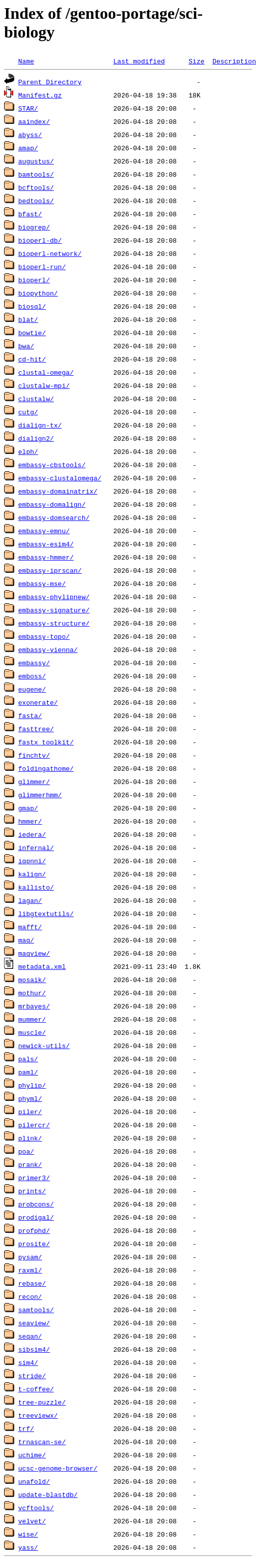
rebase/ (32, 1283)
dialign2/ (36, 438)
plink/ (30, 1138)
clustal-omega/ (46, 372)
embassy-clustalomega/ (60, 477)
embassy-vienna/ (48, 649)
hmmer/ (30, 821)
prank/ (30, 1164)
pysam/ (30, 1256)
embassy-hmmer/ (46, 557)
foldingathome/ (46, 768)
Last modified (139, 61)
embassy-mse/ (42, 583)
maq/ (26, 940)
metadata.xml (42, 966)
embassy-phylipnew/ (53, 596)
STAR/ (28, 108)
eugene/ (32, 689)
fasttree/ (36, 728)
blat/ (28, 319)
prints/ (32, 1190)
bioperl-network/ (50, 253)
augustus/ (36, 161)
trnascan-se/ (42, 1441)
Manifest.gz (40, 95)
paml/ (28, 1072)
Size (196, 61)
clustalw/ (36, 398)
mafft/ (30, 926)
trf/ (26, 1428)
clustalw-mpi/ (44, 385)
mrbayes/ (34, 1006)
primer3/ (34, 1177)
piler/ (30, 1111)
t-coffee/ (36, 1388)
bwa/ (26, 345)
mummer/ (32, 1019)
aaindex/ (34, 121)
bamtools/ (36, 174)
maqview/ (34, 953)
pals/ (28, 1058)
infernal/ (36, 847)
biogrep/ (34, 227)
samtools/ (36, 1309)
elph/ (28, 451)
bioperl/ (34, 279)
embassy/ (34, 662)
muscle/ (32, 1032)
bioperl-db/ (40, 240)
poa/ (26, 1151)
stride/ (32, 1375)
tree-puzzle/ (42, 1402)
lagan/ (30, 900)
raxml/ (30, 1270)
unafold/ (34, 1481)
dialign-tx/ (40, 425)
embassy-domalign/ (52, 504)
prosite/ (34, 1243)
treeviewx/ (38, 1415)
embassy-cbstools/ (52, 464)
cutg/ (28, 411)
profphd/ (34, 1230)
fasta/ (30, 715)
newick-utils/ (44, 1045)
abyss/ (30, 134)
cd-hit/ (32, 359)
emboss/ (32, 675)
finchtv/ (34, 755)
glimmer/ (34, 781)
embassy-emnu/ (44, 530)
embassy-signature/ (53, 609)
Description (234, 61)
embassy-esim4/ (46, 543)
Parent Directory (50, 81)
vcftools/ (36, 1507)
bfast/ (30, 213)
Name (26, 61)
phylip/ (32, 1085)
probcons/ (36, 1204)
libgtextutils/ (46, 913)
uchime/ (32, 1454)
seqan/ (30, 1336)
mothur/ (32, 992)
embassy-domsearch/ (53, 517)
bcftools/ (36, 187)
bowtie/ (32, 332)
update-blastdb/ (48, 1494)
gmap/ (28, 807)
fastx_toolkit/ (46, 741)
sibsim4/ (34, 1349)
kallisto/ (36, 887)
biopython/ (38, 293)
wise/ (28, 1534)
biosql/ (32, 306)
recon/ (30, 1296)
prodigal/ (36, 1217)
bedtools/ (36, 200)
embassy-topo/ (44, 636)
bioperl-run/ (42, 266)
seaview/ (34, 1322)
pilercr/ (34, 1124)
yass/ (28, 1547)
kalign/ (32, 873)
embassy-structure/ (53, 623)
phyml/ (30, 1098)
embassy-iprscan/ (50, 570)
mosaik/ (32, 979)
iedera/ (32, 834)
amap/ (28, 147)
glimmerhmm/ (40, 794)
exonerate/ (38, 702)
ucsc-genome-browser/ (58, 1468)
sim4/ (28, 1362)
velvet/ (32, 1520)
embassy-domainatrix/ (58, 491)
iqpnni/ (32, 860)
